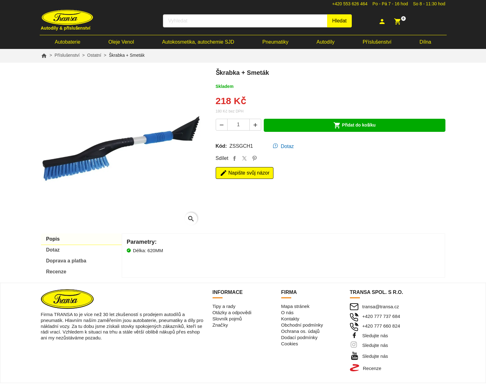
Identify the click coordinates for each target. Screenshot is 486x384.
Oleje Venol (121, 43)
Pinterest (254, 159)
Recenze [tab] (56, 272)
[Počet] (238, 126)
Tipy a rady (224, 307)
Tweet (244, 159)
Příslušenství (377, 43)
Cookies (289, 344)
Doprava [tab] (66, 261)
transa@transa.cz (380, 307)
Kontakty (290, 319)
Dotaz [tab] (287, 147)
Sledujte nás (375, 336)
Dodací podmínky (299, 338)
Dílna (425, 43)
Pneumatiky (275, 43)
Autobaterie (68, 43)
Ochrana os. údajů (300, 332)
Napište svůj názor (245, 174)
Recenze (372, 369)
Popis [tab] (53, 239)
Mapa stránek (295, 307)
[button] (383, 21)
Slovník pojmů (227, 319)
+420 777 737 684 (381, 317)
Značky (220, 326)
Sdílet (234, 159)
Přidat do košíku (354, 126)
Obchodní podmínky (302, 326)
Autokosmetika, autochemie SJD (198, 43)
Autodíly (326, 43)
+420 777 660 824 (381, 326)
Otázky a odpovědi (232, 313)
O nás (287, 313)
